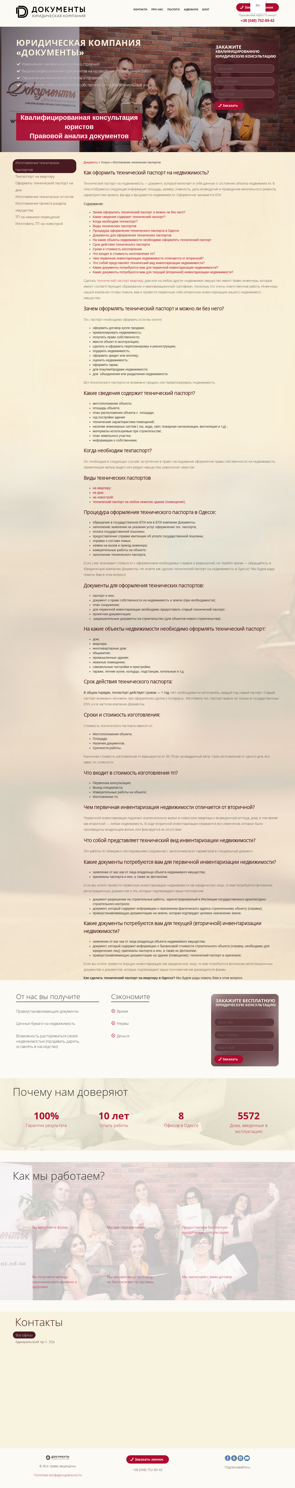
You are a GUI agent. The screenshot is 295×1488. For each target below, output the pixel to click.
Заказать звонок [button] (146, 1459)
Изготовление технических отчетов (44, 196)
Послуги (173, 9)
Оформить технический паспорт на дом (44, 186)
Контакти (140, 9)
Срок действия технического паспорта (121, 244)
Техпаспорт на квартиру (35, 176)
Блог (205, 9)
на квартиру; (102, 488)
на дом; (98, 492)
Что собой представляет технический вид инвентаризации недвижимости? (149, 263)
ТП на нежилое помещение (37, 217)
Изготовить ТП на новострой (39, 223)
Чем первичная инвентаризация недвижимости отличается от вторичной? (148, 258)
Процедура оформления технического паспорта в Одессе (136, 230)
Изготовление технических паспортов (37, 166)
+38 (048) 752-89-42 (257, 21)
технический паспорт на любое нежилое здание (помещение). (139, 502)
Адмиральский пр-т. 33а (35, 1341)
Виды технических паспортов (114, 226)
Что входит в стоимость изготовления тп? (124, 254)
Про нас (157, 9)
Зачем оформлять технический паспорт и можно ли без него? (139, 212)
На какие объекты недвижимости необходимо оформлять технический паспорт (152, 240)
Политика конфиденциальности (58, 1475)
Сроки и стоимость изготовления (117, 249)
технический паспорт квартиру (120, 280)
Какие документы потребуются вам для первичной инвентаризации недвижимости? (155, 267)
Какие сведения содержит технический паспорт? (129, 217)
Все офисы (24, 1335)
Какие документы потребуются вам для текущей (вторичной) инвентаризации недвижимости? (163, 272)
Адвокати (191, 9)
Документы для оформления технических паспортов (132, 235)
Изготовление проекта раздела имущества (40, 206)
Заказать (228, 105)
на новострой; (103, 497)
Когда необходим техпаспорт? (115, 221)
